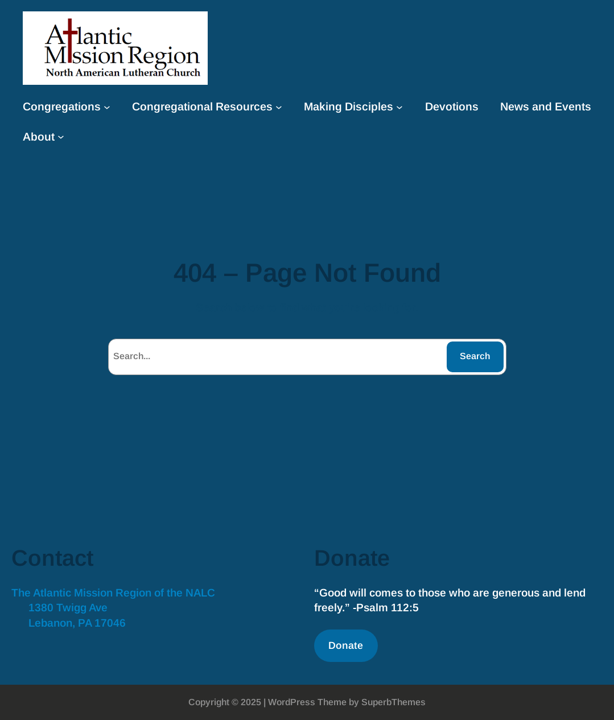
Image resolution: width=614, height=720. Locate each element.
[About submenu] (60, 136)
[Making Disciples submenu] (399, 106)
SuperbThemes (393, 702)
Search (475, 356)
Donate (345, 645)
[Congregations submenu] (107, 106)
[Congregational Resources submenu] (278, 106)
